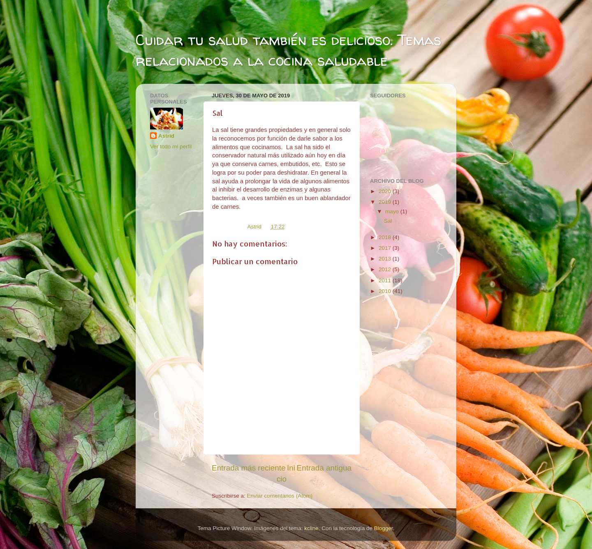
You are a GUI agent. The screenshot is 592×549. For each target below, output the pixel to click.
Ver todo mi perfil (171, 146)
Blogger (383, 528)
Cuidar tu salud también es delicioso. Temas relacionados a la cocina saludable (288, 50)
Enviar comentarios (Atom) (280, 496)
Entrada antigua (324, 468)
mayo (392, 211)
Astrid (166, 136)
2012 (386, 269)
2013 (386, 259)
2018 (386, 237)
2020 (386, 191)
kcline (311, 528)
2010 (386, 291)
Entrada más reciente (249, 468)
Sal (388, 221)
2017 (386, 248)
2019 (386, 202)
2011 (386, 280)
